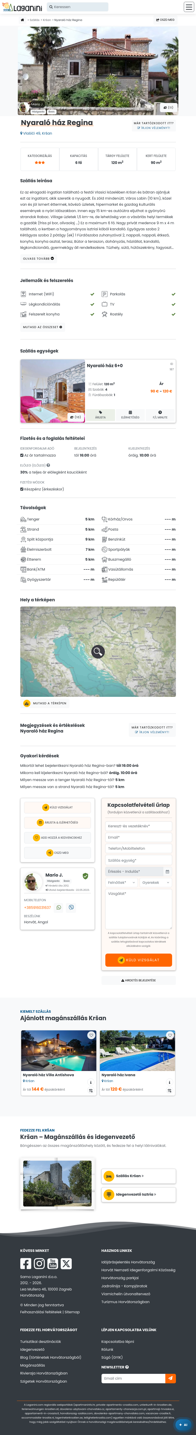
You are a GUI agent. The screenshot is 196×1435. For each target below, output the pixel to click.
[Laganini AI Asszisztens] (183, 1424)
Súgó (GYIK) (112, 1357)
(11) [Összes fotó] (169, 108)
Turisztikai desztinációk (40, 1341)
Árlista (100, 415)
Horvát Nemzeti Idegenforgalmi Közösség (138, 1270)
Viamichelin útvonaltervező (125, 1294)
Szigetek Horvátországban (43, 1381)
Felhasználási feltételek (41, 1312)
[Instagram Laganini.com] (39, 1263)
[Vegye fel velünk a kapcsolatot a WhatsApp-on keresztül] (58, 908)
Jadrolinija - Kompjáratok (124, 1286)
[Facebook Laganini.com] (25, 1263)
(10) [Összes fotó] (75, 417)
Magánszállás (32, 1365)
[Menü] (189, 7)
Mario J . (37, 104)
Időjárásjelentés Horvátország (128, 1262)
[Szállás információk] (91, 1082)
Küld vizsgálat (57, 807)
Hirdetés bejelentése (138, 980)
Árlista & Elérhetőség (57, 822)
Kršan (47, 20)
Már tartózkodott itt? (154, 125)
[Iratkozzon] (170, 1378)
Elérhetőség (130, 415)
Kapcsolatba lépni (117, 1341)
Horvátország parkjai (120, 1278)
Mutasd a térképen (45, 703)
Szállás (35, 20)
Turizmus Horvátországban (125, 1301)
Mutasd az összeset (42, 327)
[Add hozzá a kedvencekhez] (57, 838)
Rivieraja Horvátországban (44, 1373)
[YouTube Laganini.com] (52, 1263)
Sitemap (72, 1312)
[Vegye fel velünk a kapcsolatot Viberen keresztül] (71, 908)
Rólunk (107, 1349)
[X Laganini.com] (66, 1263)
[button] (98, 652)
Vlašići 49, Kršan (36, 133)
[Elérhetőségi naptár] (91, 1090)
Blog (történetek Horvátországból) (50, 1357)
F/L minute (160, 415)
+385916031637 (37, 907)
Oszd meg (165, 20)
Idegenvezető (32, 1349)
